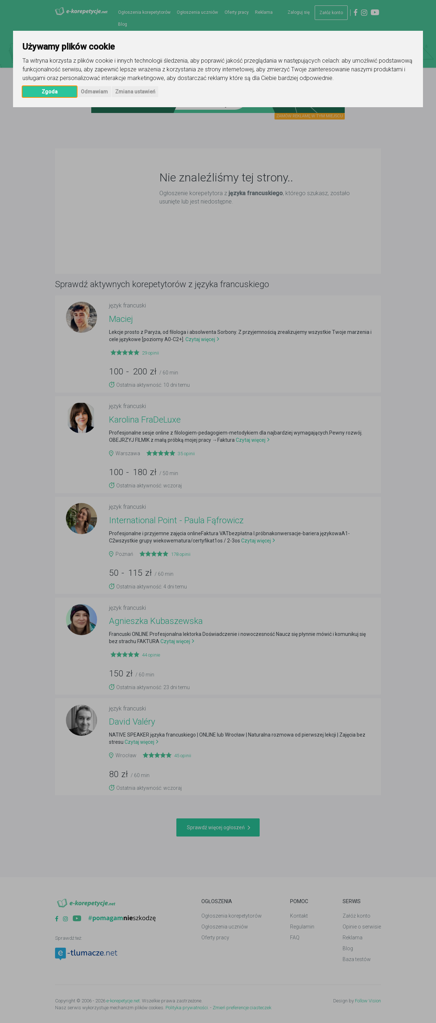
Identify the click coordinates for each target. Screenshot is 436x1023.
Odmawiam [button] (94, 92)
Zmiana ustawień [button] (135, 92)
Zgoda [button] (50, 92)
